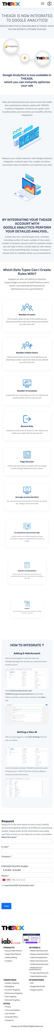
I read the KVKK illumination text (19, 885)
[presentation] (21, 895)
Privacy (8, 1007)
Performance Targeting (13, 993)
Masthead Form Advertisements (35, 968)
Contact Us (9, 1020)
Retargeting (9, 986)
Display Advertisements (39, 954)
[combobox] (6, 880)
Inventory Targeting (12, 990)
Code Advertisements (38, 976)
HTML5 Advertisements (39, 964)
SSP (31, 983)
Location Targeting (12, 983)
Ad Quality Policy (11, 1017)
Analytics (8, 961)
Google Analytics (36, 990)
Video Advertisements (38, 957)
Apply (6, 906)
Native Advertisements (39, 961)
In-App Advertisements (39, 973)
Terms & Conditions (12, 1010)
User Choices (10, 1013)
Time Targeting (10, 997)
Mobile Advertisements (39, 951)
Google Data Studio (37, 986)
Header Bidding (11, 957)
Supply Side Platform (13, 954)
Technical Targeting (12, 1000)
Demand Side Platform (13, 951)
